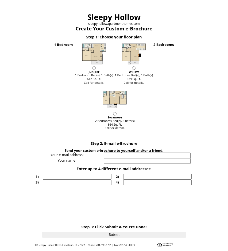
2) (117, 176)
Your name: (67, 160)
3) (37, 182)
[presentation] (114, 200)
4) (117, 182)
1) (37, 176)
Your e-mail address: (66, 154)
